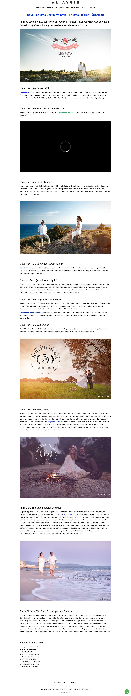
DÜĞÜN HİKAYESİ (73, 7)
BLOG (84, 7)
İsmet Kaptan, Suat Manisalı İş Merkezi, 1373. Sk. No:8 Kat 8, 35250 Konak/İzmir (65, 689)
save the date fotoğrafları (69, 514)
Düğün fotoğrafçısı (55, 422)
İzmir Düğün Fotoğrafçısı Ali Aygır (65, 682)
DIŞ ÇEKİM (60, 7)
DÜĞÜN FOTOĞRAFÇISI (45, 7)
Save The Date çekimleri (29, 268)
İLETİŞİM (92, 7)
